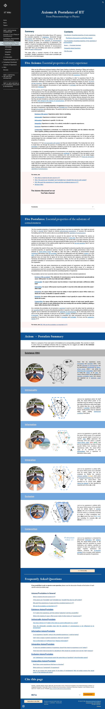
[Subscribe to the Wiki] (33, 701)
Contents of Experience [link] (10, 65)
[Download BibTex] (89, 694)
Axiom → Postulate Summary (72, 45)
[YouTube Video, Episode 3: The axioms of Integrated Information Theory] (69, 195)
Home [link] (5, 20)
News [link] (5, 23)
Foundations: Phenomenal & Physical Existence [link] (11, 39)
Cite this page (68, 51)
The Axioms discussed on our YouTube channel (79, 38)
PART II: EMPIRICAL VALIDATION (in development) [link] (9, 76)
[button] (103, 2)
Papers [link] (5, 25)
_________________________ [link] (11, 28)
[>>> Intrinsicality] (82, 571)
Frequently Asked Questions (72, 48)
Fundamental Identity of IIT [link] (10, 59)
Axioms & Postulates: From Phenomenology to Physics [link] (11, 43)
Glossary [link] (5, 70)
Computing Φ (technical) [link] (10, 62)
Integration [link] (8, 52)
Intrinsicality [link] (8, 47)
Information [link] (8, 49)
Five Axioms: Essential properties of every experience (79, 35)
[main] (63, 14)
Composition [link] (8, 57)
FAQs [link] (4, 67)
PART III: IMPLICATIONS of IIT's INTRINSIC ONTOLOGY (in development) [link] (11, 84)
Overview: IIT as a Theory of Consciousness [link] (11, 35)
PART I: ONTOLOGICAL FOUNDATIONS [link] (9, 31)
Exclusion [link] (7, 54)
